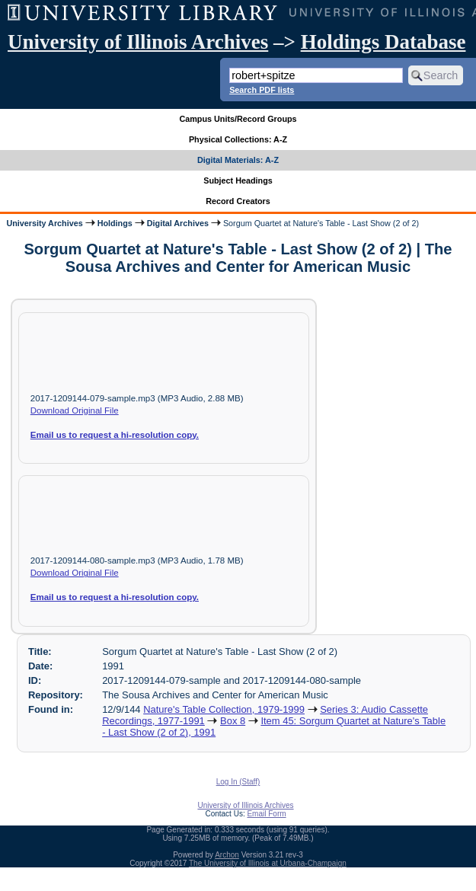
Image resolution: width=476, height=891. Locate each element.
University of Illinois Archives (138, 41)
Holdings (115, 223)
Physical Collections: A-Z (238, 139)
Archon (227, 855)
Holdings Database (383, 41)
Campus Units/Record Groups (237, 118)
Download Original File (74, 410)
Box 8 (232, 721)
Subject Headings (238, 180)
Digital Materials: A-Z (238, 159)
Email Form (266, 814)
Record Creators (238, 201)
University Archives (44, 223)
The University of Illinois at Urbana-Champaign (268, 863)
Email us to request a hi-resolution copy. (114, 434)
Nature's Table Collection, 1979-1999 (224, 709)
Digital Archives (178, 223)
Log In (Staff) (238, 782)
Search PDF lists (261, 89)
